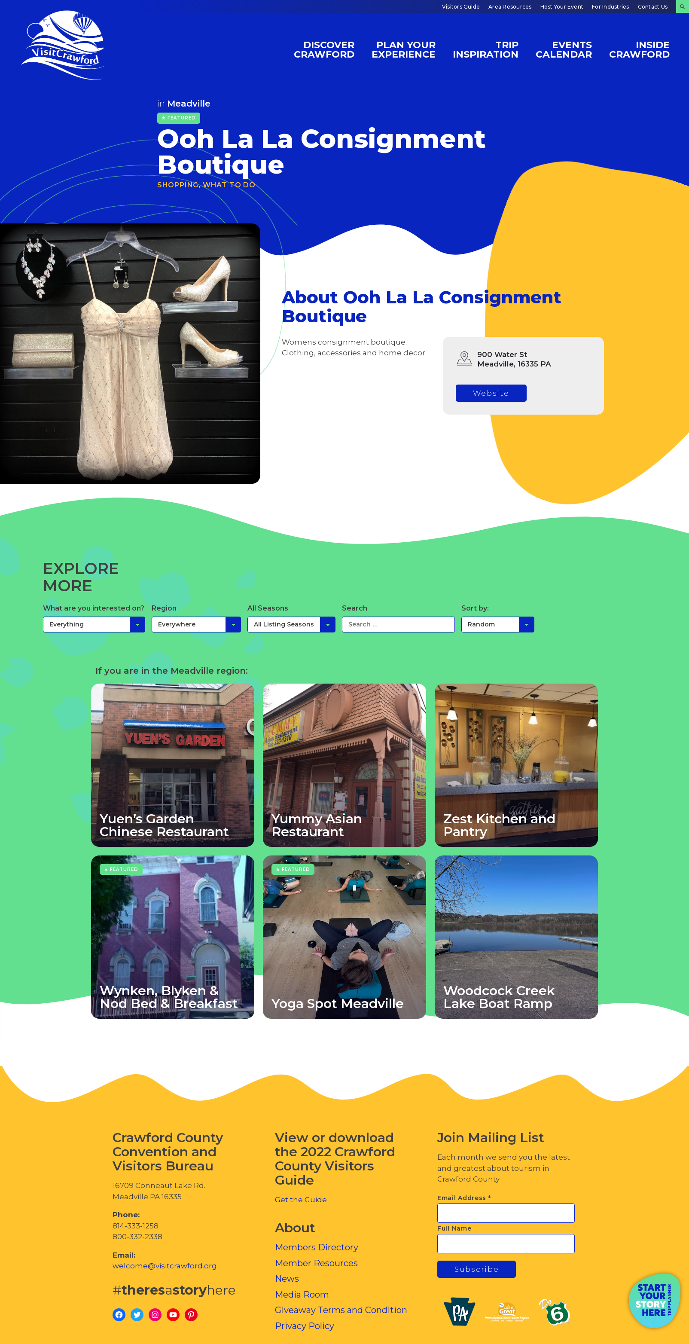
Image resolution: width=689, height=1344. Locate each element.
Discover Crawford (324, 49)
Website (491, 393)
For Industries (610, 6)
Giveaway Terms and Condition (341, 1310)
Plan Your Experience (404, 49)
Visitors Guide (461, 6)
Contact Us (653, 6)
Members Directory (316, 1247)
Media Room (302, 1294)
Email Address (464, 1198)
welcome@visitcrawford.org (165, 1266)
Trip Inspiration (485, 49)
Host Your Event (562, 6)
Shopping (177, 185)
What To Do (229, 185)
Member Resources (316, 1263)
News (287, 1279)
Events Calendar (564, 49)
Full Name (454, 1228)
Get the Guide (301, 1199)
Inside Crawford (639, 49)
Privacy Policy (304, 1326)
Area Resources (509, 6)
